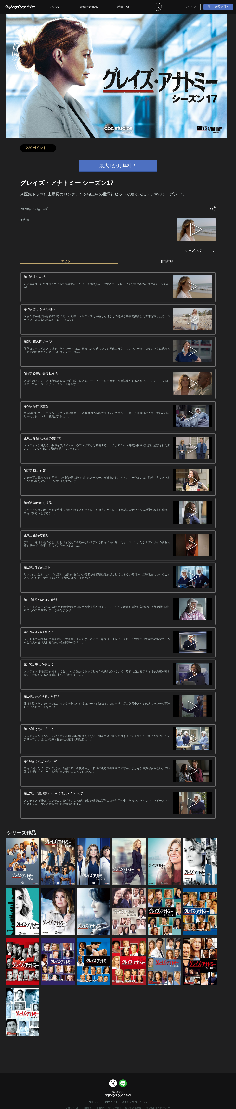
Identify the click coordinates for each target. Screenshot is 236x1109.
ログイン (190, 6)
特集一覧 (123, 7)
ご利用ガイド (110, 1102)
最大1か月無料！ (218, 6)
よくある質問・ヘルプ (135, 1102)
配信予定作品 (89, 7)
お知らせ (93, 1102)
